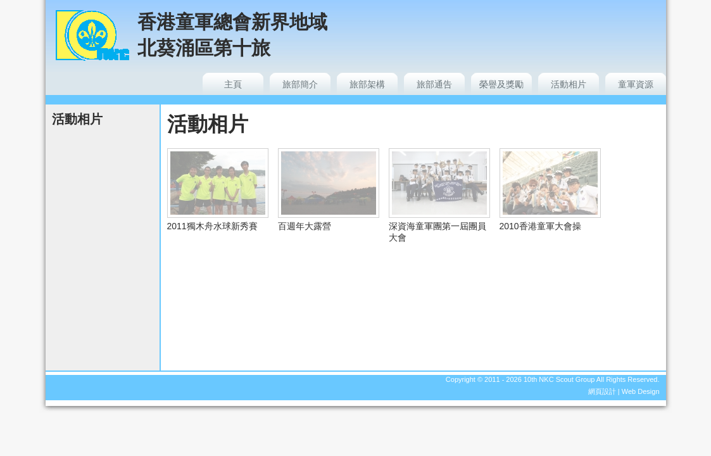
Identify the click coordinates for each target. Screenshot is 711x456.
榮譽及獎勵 (501, 84)
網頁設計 (602, 391)
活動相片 (568, 84)
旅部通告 (434, 84)
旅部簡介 (300, 84)
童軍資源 (635, 84)
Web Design (641, 391)
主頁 (233, 84)
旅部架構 (367, 84)
